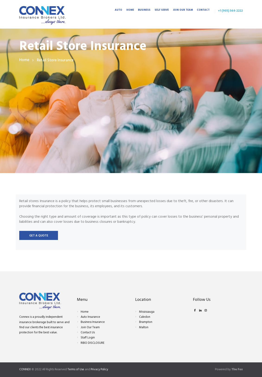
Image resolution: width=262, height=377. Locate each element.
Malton (143, 327)
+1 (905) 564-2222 (230, 10)
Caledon (144, 317)
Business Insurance (93, 322)
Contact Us (88, 332)
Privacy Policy (100, 369)
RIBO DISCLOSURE (92, 343)
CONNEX (25, 369)
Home (24, 60)
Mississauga (146, 311)
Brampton (145, 322)
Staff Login (88, 337)
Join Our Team (90, 327)
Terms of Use (75, 369)
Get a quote (38, 235)
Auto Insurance (90, 317)
